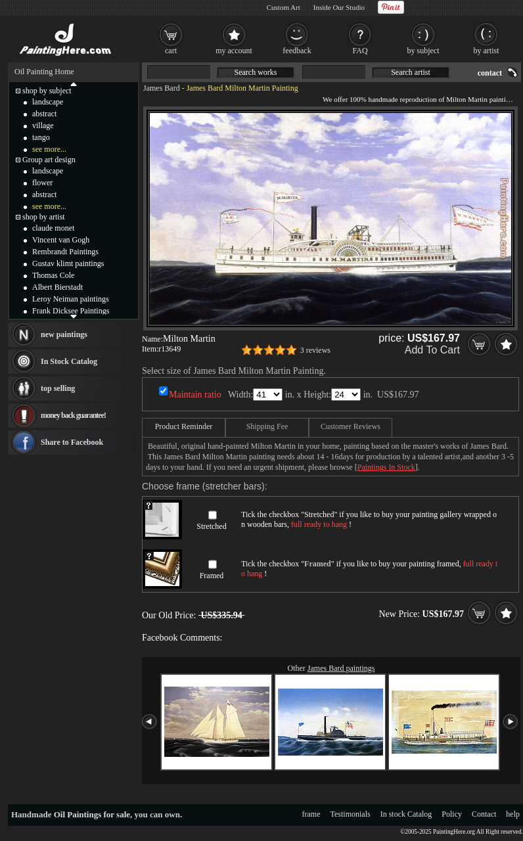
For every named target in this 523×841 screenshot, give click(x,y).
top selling (58, 388)
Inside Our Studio (339, 7)
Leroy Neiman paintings (70, 299)
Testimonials (350, 814)
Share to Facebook (72, 442)
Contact (484, 814)
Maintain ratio (195, 394)
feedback (297, 50)
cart (171, 50)
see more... (49, 149)
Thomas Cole (53, 275)
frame (311, 814)
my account (234, 50)
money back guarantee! (73, 415)
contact (490, 73)
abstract (44, 113)
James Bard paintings (341, 668)
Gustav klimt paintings (68, 263)
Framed (212, 575)
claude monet (53, 228)
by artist (486, 50)
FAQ (359, 50)
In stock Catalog (406, 814)
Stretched (211, 526)
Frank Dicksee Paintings (70, 310)
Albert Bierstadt (57, 287)
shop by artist (43, 216)
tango (41, 137)
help (513, 814)
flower (42, 182)
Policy (452, 814)
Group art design (49, 159)
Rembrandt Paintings (65, 251)
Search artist (410, 72)
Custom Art (283, 7)
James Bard (161, 88)
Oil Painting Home (44, 71)
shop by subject (47, 90)
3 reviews (315, 350)
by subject (423, 50)
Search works (256, 72)
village (43, 125)
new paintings (64, 334)
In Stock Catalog (69, 361)
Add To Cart (432, 349)
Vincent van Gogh (60, 239)
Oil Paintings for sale (92, 814)
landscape (47, 101)
